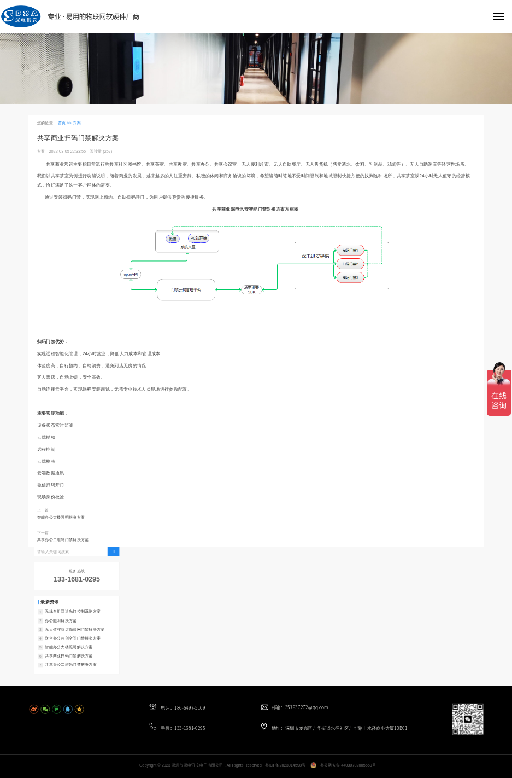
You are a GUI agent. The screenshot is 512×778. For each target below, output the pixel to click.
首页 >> (65, 122)
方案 (77, 122)
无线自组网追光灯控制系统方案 (73, 611)
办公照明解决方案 (60, 620)
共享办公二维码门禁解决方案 (63, 540)
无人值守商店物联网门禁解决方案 (74, 629)
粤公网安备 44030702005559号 (348, 765)
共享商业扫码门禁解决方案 (68, 655)
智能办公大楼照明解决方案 (61, 517)
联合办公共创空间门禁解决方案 (73, 638)
